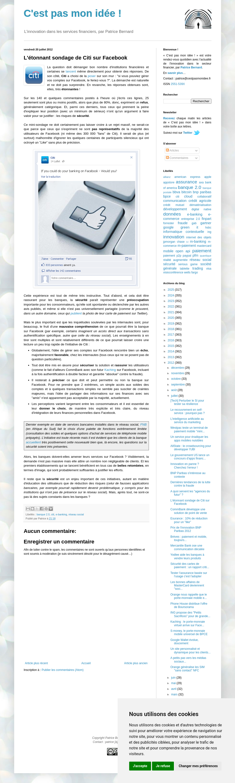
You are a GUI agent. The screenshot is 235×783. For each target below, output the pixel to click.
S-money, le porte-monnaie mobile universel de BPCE (188, 632)
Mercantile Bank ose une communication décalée (187, 547)
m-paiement (187, 245)
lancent (71, 71)
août (174, 390)
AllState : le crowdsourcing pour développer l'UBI (190, 447)
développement (175, 209)
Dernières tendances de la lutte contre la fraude (190, 484)
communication (175, 201)
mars (174, 694)
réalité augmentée (175, 260)
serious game (187, 264)
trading (197, 268)
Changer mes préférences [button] (198, 766)
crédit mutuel (173, 205)
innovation (173, 236)
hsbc (208, 227)
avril (174, 689)
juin (173, 677)
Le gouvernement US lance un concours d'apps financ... (189, 456)
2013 (171, 357)
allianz (167, 176)
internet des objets (198, 237)
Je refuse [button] (163, 766)
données (172, 214)
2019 (171, 323)
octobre (176, 378)
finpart (206, 219)
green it (189, 227)
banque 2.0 (43, 514)
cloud (188, 196)
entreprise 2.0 (190, 219)
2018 (171, 329)
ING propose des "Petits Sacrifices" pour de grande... (190, 614)
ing (209, 232)
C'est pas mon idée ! (73, 13)
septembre (178, 384)
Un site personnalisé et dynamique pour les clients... (190, 650)
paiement (201, 250)
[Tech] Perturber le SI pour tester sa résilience (187, 402)
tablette (184, 268)
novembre (178, 373)
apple (207, 177)
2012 (171, 362)
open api (183, 251)
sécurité (169, 264)
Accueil (86, 663)
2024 (171, 295)
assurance (186, 181)
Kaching (110, 370)
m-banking (198, 241)
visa (208, 268)
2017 (171, 334)
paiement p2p (172, 255)
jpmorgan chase (174, 241)
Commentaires (177, 158)
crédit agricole (200, 201)
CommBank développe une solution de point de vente (188, 511)
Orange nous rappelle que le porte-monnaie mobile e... (188, 596)
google (168, 227)
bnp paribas (202, 192)
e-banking (61, 514)
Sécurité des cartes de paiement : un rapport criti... (189, 565)
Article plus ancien (135, 663)
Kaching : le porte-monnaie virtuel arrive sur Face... (187, 623)
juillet (174, 396)
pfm (195, 255)
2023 (171, 301)
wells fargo (191, 272)
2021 (171, 312)
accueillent (33, 442)
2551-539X (178, 84)
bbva (176, 192)
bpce (167, 196)
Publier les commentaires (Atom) (62, 670)
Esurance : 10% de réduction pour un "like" (188, 520)
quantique (205, 255)
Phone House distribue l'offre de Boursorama (188, 605)
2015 (171, 346)
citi (52, 514)
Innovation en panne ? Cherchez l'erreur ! (184, 465)
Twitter (187, 132)
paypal (187, 255)
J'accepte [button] (140, 766)
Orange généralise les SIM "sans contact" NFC (187, 668)
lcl (187, 242)
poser (92, 76)
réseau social (76, 514)
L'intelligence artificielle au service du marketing (187, 420)
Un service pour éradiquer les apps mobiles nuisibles (189, 438)
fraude (183, 223)
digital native (201, 209)
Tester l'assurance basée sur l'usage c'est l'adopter (188, 574)
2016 (171, 340)
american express (187, 177)
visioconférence (173, 272)
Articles (172, 150)
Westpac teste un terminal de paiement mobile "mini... (189, 429)
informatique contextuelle (183, 232)
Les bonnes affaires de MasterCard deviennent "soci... (187, 585)
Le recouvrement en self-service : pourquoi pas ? (187, 411)
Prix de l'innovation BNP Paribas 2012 (185, 529)
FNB (143, 424)
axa (201, 182)
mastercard (204, 245)
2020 (171, 317)
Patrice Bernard (191, 67)
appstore (169, 182)
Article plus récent (36, 663)
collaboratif (204, 196)
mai (174, 683)
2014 (171, 351)
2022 (171, 306)
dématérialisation (200, 205)
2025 (171, 289)
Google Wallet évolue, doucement (184, 641)
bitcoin (187, 192)
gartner (205, 223)
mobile (168, 251)
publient (76, 313)
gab (194, 223)
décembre (178, 367)
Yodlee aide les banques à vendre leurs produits (187, 556)
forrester (168, 223)
